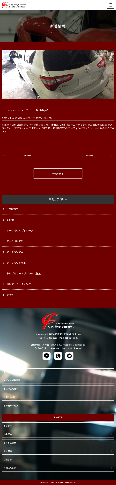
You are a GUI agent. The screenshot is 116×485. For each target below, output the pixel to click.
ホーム (6, 371)
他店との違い (9, 397)
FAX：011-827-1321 (68, 337)
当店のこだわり (10, 388)
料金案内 (7, 434)
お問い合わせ (9, 468)
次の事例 (89, 155)
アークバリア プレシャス (20, 230)
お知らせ (7, 459)
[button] (111, 75)
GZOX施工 (12, 209)
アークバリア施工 (16, 262)
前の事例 (27, 155)
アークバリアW (15, 252)
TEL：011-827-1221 (47, 337)
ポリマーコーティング (19, 284)
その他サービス (10, 405)
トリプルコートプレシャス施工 (24, 273)
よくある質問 (9, 442)
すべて (10, 295)
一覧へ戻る (58, 173)
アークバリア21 (15, 241)
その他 (10, 219)
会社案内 (7, 451)
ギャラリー (8, 425)
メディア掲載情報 (11, 380)
